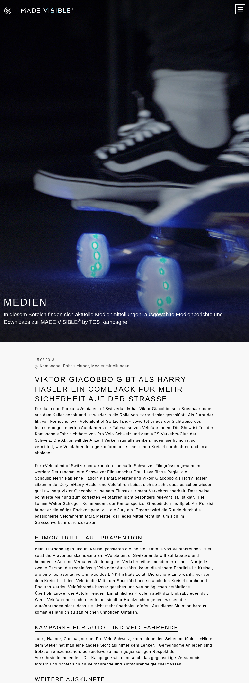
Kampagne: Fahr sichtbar (64, 366)
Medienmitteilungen (110, 366)
